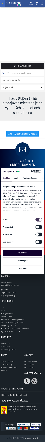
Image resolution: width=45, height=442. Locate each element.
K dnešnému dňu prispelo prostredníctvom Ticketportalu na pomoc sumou (23, 409)
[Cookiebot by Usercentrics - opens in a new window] (31, 171)
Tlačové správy (6, 364)
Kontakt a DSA (6, 316)
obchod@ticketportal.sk (10, 285)
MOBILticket (5, 346)
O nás (3, 307)
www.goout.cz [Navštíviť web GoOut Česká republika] (29, 367)
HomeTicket (5, 343)
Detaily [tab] (16, 178)
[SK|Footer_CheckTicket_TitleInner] (14, 395)
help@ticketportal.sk (8, 292)
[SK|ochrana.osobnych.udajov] (12, 322)
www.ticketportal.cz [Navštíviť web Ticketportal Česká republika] (31, 361)
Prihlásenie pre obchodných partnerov (15, 328)
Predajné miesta (7, 313)
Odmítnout (22, 269)
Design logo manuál (8, 325)
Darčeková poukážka (8, 349)
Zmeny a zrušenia (7, 361)
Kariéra (3, 310)
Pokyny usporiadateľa (9, 367)
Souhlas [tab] (6, 178)
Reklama (4, 370)
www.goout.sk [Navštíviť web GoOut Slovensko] (29, 364)
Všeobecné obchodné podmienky (13, 319)
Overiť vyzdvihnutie (22, 65)
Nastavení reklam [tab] (30, 178)
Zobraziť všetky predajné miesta (22, 133)
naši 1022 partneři (15, 190)
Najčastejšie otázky (8, 295)
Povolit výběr (22, 261)
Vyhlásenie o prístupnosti (10, 331)
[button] (37, 4)
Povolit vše (22, 253)
